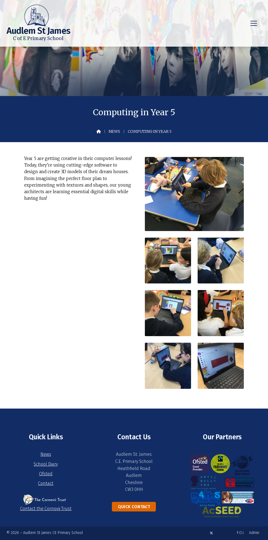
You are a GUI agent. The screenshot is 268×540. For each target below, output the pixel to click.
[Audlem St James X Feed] (211, 533)
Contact (45, 483)
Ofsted (46, 473)
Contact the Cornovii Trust (45, 508)
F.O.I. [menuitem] (241, 532)
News (114, 131)
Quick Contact (134, 506)
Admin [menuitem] (254, 532)
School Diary (46, 464)
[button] (253, 23)
